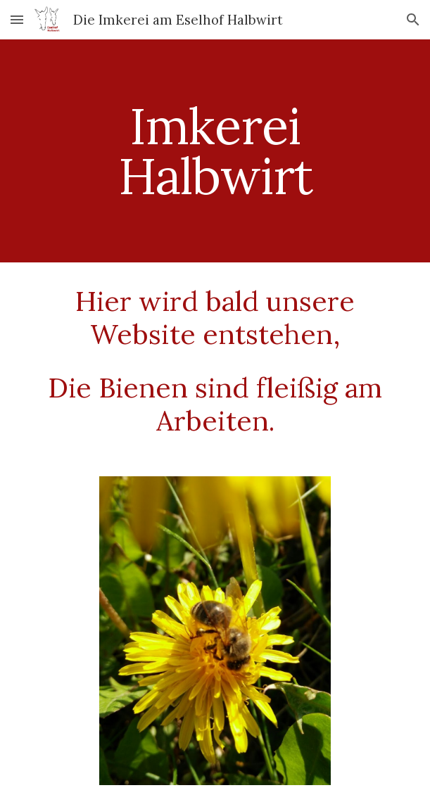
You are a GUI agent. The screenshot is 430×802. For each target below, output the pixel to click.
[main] (215, 151)
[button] (17, 19)
